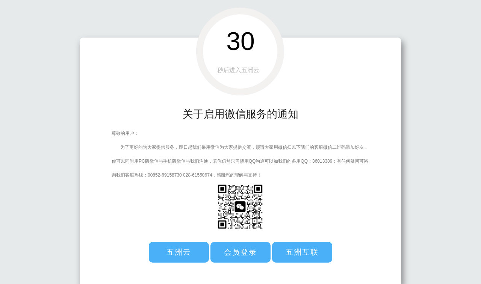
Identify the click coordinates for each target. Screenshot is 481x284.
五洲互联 (302, 252)
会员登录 (240, 252)
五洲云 (178, 252)
